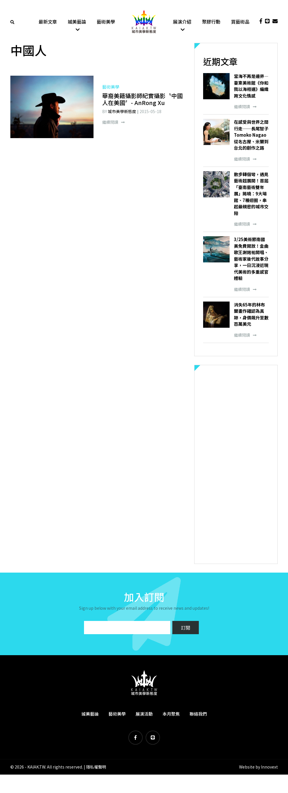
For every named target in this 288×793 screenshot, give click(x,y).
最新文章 (48, 21)
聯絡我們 (198, 714)
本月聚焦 (171, 714)
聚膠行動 (211, 21)
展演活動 (144, 714)
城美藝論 (77, 21)
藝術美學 (106, 21)
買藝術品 (240, 21)
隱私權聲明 (96, 767)
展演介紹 (182, 21)
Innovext (269, 767)
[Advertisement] (236, 464)
